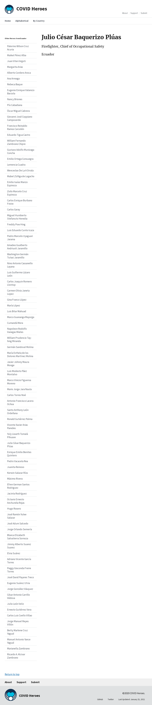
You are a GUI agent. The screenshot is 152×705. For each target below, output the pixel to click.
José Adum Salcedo (17, 523)
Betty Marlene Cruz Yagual (17, 632)
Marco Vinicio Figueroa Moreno (19, 382)
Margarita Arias (15, 67)
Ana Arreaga (13, 78)
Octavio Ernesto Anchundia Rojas (15, 501)
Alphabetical (21, 20)
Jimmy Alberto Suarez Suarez (19, 546)
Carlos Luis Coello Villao (19, 615)
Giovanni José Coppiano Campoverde (19, 118)
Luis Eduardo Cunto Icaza (20, 230)
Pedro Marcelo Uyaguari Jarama (20, 237)
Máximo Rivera (15, 478)
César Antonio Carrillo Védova (18, 596)
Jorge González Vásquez (20, 589)
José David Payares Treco (20, 577)
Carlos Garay (13, 209)
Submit (144, 13)
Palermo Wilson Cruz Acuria (18, 48)
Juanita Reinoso (15, 467)
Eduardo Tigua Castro (18, 134)
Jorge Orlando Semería (19, 529)
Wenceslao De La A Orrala (20, 170)
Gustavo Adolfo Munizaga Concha (20, 151)
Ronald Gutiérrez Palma (19, 419)
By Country (39, 20)
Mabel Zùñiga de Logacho (20, 176)
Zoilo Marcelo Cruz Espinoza (17, 193)
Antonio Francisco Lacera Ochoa (20, 402)
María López (13, 305)
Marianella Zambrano (18, 648)
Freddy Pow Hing (16, 224)
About (125, 13)
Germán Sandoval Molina (20, 347)
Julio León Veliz (15, 603)
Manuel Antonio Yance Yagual (18, 641)
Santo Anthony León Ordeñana (17, 411)
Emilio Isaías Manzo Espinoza (17, 183)
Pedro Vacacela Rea (17, 461)
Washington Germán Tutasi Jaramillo (17, 256)
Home (8, 20)
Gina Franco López (16, 299)
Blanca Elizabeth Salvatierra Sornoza (17, 536)
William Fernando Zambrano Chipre (16, 142)
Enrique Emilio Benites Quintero (19, 453)
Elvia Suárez (13, 553)
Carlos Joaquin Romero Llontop (19, 283)
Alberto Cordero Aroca (19, 72)
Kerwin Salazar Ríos (17, 472)
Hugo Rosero (14, 508)
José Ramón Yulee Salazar (16, 516)
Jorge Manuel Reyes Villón (18, 623)
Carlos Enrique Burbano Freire (19, 202)
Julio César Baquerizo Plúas (18, 444)
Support (134, 13)
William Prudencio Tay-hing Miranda (19, 339)
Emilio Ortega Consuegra (20, 158)
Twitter (111, 699)
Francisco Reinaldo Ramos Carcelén (17, 127)
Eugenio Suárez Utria (18, 583)
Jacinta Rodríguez (17, 493)
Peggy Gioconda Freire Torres (19, 570)
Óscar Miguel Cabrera (18, 111)
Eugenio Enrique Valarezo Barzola (20, 92)
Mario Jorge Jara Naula (19, 389)
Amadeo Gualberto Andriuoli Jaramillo (17, 246)
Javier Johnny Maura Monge (18, 363)
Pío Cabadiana (14, 105)
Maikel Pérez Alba (16, 55)
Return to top (12, 674)
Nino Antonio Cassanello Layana (20, 265)
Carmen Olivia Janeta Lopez (18, 292)
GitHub (100, 699)
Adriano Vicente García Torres (19, 560)
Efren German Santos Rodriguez (18, 486)
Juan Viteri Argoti (16, 61)
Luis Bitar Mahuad (16, 311)
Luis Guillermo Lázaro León (18, 274)
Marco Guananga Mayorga (20, 317)
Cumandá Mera (15, 323)
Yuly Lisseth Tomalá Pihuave (17, 435)
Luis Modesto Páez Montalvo (17, 372)
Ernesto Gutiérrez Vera (19, 609)
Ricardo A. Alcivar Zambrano (16, 656)
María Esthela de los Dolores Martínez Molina (20, 354)
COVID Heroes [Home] (31, 8)
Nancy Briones (14, 99)
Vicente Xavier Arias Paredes (17, 426)
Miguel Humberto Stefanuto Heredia (17, 217)
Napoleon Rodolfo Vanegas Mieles (17, 330)
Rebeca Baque (15, 84)
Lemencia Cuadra (16, 164)
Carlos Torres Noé (16, 395)
